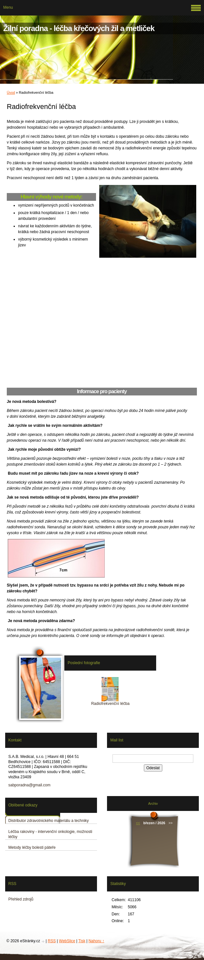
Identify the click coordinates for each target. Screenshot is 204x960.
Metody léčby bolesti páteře (32, 847)
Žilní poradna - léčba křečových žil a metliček (79, 28)
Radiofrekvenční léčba (110, 703)
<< (138, 823)
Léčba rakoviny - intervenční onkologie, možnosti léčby (50, 834)
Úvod (11, 92)
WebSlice (67, 941)
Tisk (81, 941)
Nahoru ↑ (96, 941)
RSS (52, 941)
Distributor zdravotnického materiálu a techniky (48, 820)
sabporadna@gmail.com (29, 785)
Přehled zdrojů (20, 899)
